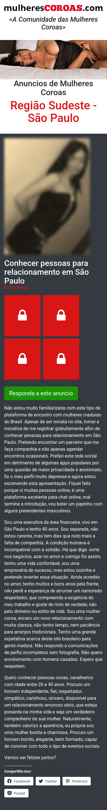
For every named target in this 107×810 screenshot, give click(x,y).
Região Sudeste (50, 105)
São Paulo (53, 118)
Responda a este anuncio (41, 393)
